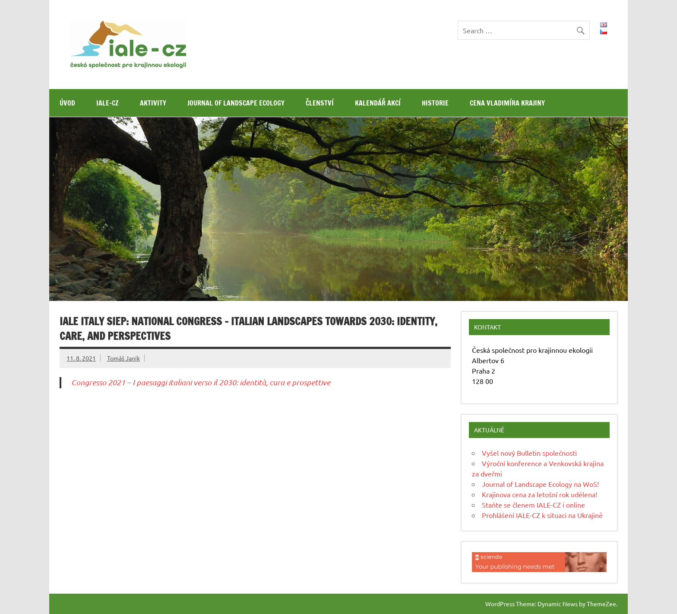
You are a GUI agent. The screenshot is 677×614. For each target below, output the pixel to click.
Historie (435, 103)
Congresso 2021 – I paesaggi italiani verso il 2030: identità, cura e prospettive (200, 382)
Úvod (67, 103)
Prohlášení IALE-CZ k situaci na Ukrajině (542, 515)
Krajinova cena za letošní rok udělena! (539, 494)
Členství (320, 103)
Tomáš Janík (123, 358)
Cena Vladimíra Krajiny (507, 103)
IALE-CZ (107, 103)
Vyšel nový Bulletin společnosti (529, 452)
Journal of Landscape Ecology (236, 103)
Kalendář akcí (378, 103)
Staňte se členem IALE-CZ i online (533, 504)
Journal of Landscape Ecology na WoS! (540, 484)
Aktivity (153, 103)
